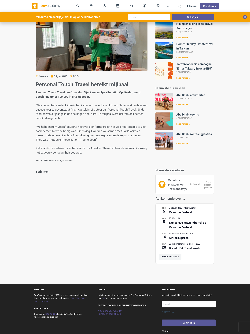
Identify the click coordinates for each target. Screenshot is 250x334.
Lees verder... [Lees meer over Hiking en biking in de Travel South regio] (183, 38)
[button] (245, 17)
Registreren (209, 6)
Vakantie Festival (180, 212)
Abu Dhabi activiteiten (190, 95)
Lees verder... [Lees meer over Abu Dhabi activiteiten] (183, 104)
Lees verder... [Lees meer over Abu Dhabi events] (183, 124)
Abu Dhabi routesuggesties (194, 134)
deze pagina (50, 314)
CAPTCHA (168, 312)
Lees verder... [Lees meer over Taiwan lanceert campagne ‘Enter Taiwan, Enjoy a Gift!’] (183, 78)
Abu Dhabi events (187, 114)
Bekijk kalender (170, 257)
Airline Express (178, 237)
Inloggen (192, 6)
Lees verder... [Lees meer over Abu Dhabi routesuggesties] (183, 143)
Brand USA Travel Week (184, 248)
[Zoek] (179, 6)
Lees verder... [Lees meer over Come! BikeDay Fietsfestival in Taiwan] (183, 58)
